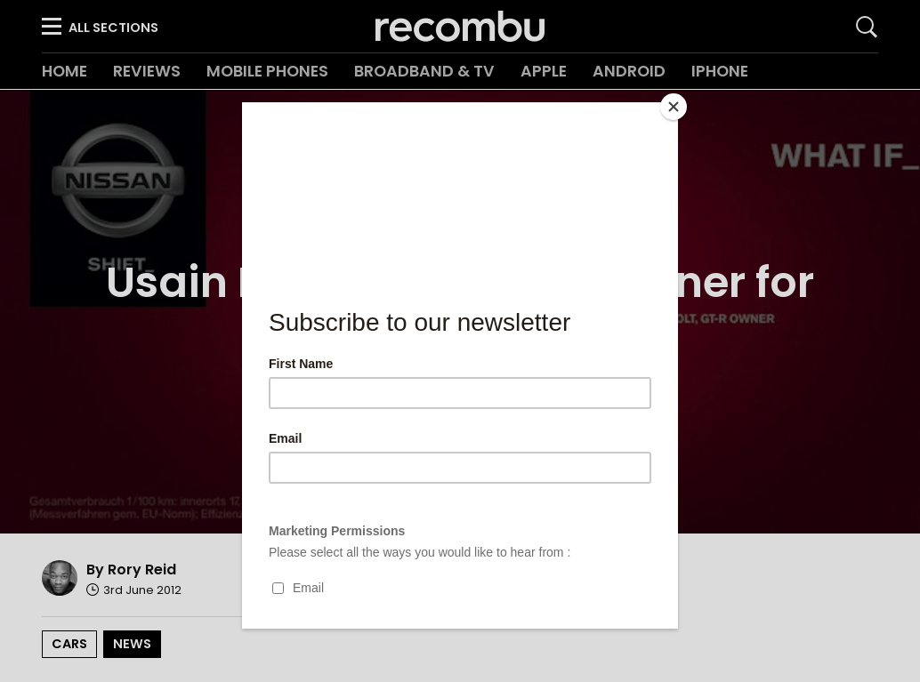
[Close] (673, 106)
